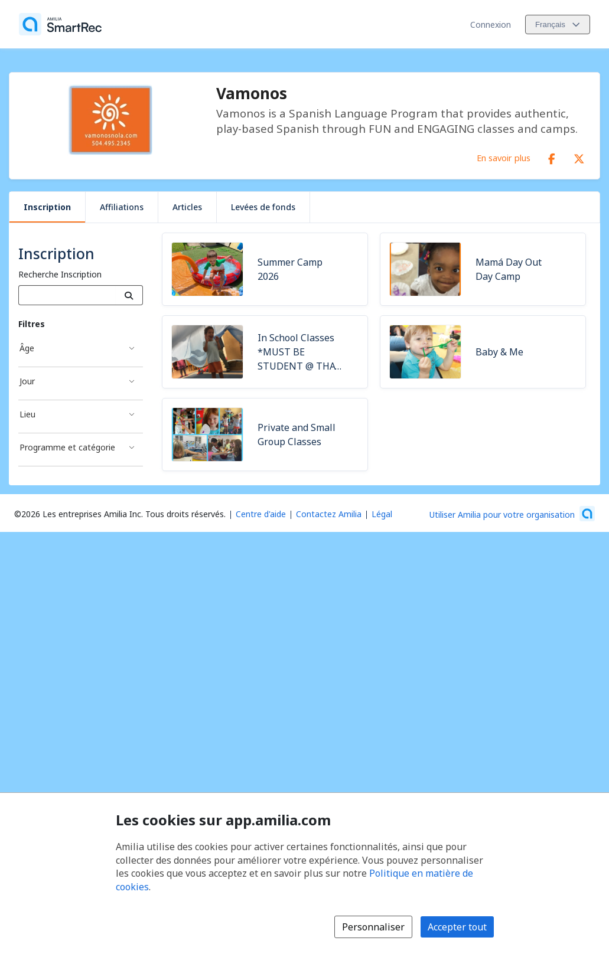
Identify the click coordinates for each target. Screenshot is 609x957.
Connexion (490, 24)
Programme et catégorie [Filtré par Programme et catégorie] (67, 447)
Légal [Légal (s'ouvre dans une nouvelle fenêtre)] (382, 514)
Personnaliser (373, 926)
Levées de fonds (263, 207)
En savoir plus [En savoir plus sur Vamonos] (503, 158)
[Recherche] (129, 295)
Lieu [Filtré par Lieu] (27, 414)
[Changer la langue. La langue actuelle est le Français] (557, 24)
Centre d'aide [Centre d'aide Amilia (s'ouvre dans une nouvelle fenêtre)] (261, 514)
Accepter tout (457, 926)
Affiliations (122, 207)
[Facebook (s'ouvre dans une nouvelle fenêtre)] (551, 156)
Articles (187, 207)
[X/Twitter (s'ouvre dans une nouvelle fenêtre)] (579, 156)
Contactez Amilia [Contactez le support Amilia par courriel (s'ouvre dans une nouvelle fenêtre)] (329, 514)
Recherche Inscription (60, 274)
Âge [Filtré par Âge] (26, 348)
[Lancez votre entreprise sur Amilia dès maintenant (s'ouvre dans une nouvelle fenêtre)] (512, 513)
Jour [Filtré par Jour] (27, 381)
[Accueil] (60, 24)
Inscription (47, 207)
